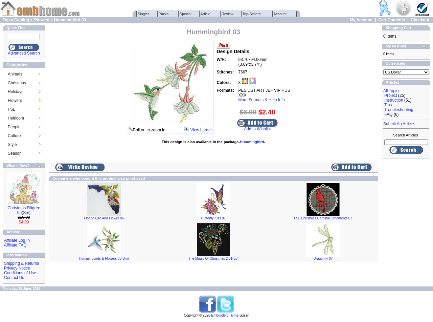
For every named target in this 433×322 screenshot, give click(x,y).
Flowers (15, 100)
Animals (15, 74)
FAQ (388, 114)
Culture (14, 135)
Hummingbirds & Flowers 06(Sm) (104, 258)
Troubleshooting (398, 109)
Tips (388, 105)
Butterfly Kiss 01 (213, 218)
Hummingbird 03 (70, 20)
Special (185, 14)
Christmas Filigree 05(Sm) (23, 210)
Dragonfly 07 (323, 258)
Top (6, 20)
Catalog (21, 20)
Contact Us (14, 277)
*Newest (41, 20)
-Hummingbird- (251, 142)
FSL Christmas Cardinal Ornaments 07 (323, 218)
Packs (163, 14)
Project (390, 95)
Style (12, 144)
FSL (11, 109)
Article (205, 14)
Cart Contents (391, 20)
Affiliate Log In (17, 240)
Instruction (393, 100)
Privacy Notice (17, 268)
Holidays (15, 91)
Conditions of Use (20, 273)
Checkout (420, 20)
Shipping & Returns (21, 263)
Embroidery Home (224, 315)
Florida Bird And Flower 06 (104, 218)
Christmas (17, 83)
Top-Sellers (251, 14)
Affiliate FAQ (15, 245)
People (14, 127)
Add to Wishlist (257, 129)
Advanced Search (24, 53)
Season (15, 153)
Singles (144, 14)
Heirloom (16, 118)
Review (227, 14)
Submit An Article (398, 124)
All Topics (391, 90)
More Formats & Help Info (261, 100)
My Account (361, 20)
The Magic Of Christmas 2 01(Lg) (213, 258)
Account (280, 14)
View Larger (201, 130)
